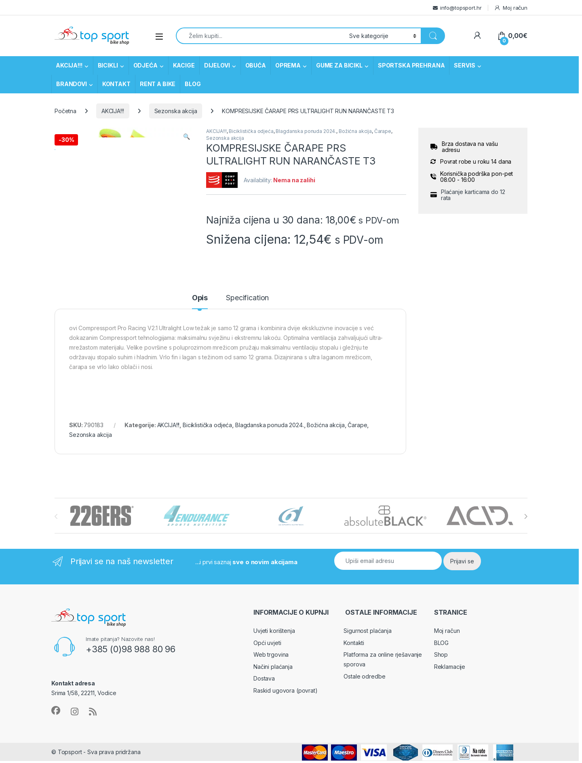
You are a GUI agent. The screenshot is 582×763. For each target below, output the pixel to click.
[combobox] (260, 35)
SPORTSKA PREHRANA (411, 65)
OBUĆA (255, 65)
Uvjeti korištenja (274, 637)
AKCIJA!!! (69, 65)
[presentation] (525, 523)
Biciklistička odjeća (251, 131)
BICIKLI (108, 65)
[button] (186, 136)
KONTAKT (116, 83)
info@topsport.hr (461, 7)
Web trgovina (271, 661)
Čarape (382, 131)
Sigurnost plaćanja (367, 637)
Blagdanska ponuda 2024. (306, 131)
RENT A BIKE (157, 83)
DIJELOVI (217, 65)
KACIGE (184, 65)
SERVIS (464, 65)
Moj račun (510, 7)
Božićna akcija (355, 131)
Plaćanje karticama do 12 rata (473, 195)
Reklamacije (449, 672)
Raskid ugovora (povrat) (285, 696)
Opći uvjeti (267, 648)
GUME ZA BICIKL (339, 65)
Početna (65, 110)
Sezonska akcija (175, 110)
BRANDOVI (71, 83)
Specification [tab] (247, 304)
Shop (441, 661)
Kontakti (354, 648)
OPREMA (288, 65)
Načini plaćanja (273, 672)
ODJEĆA (145, 65)
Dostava (264, 684)
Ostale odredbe (364, 682)
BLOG (192, 83)
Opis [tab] (200, 304)
